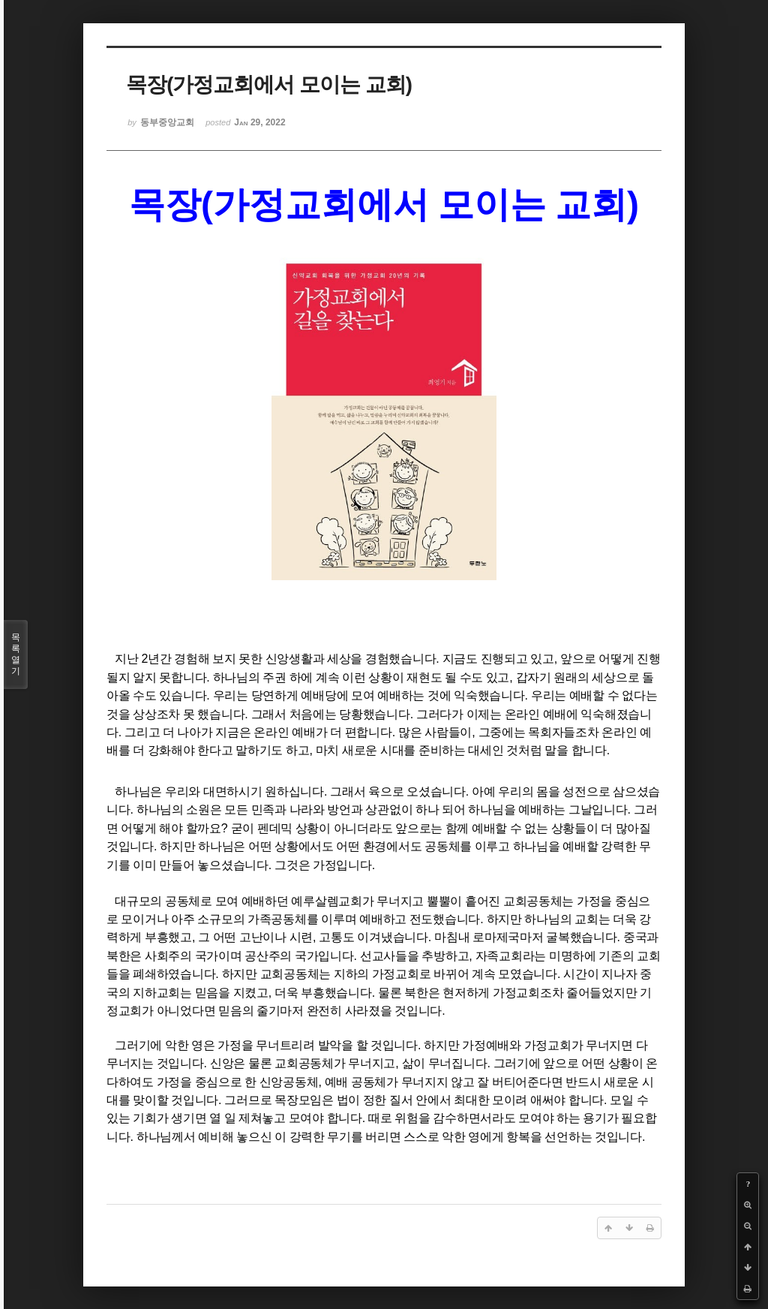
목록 (15, 654)
